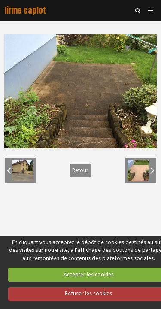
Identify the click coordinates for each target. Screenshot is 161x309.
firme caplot (25, 10)
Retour (80, 170)
